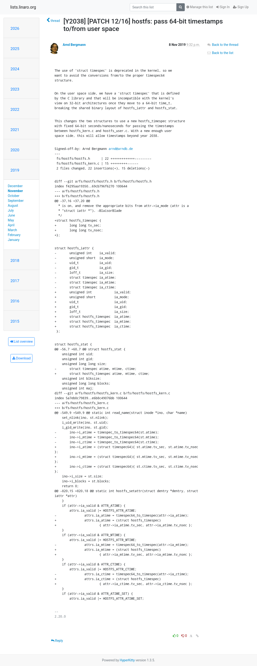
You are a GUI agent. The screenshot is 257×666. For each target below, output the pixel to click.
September (16, 201)
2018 (14, 260)
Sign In (223, 7)
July (11, 210)
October (13, 196)
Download (21, 358)
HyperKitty (127, 660)
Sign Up (241, 7)
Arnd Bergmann (74, 45)
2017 (14, 280)
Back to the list (220, 53)
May (11, 220)
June (11, 215)
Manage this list (199, 7)
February (14, 235)
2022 (14, 109)
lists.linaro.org (23, 7)
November (15, 191)
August (13, 205)
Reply (57, 640)
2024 (14, 69)
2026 (14, 28)
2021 (14, 129)
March (12, 230)
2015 (14, 321)
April (11, 225)
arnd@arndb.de (121, 148)
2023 (14, 89)
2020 (14, 150)
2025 (14, 48)
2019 (14, 170)
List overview (21, 341)
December (15, 186)
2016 (14, 301)
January (14, 240)
